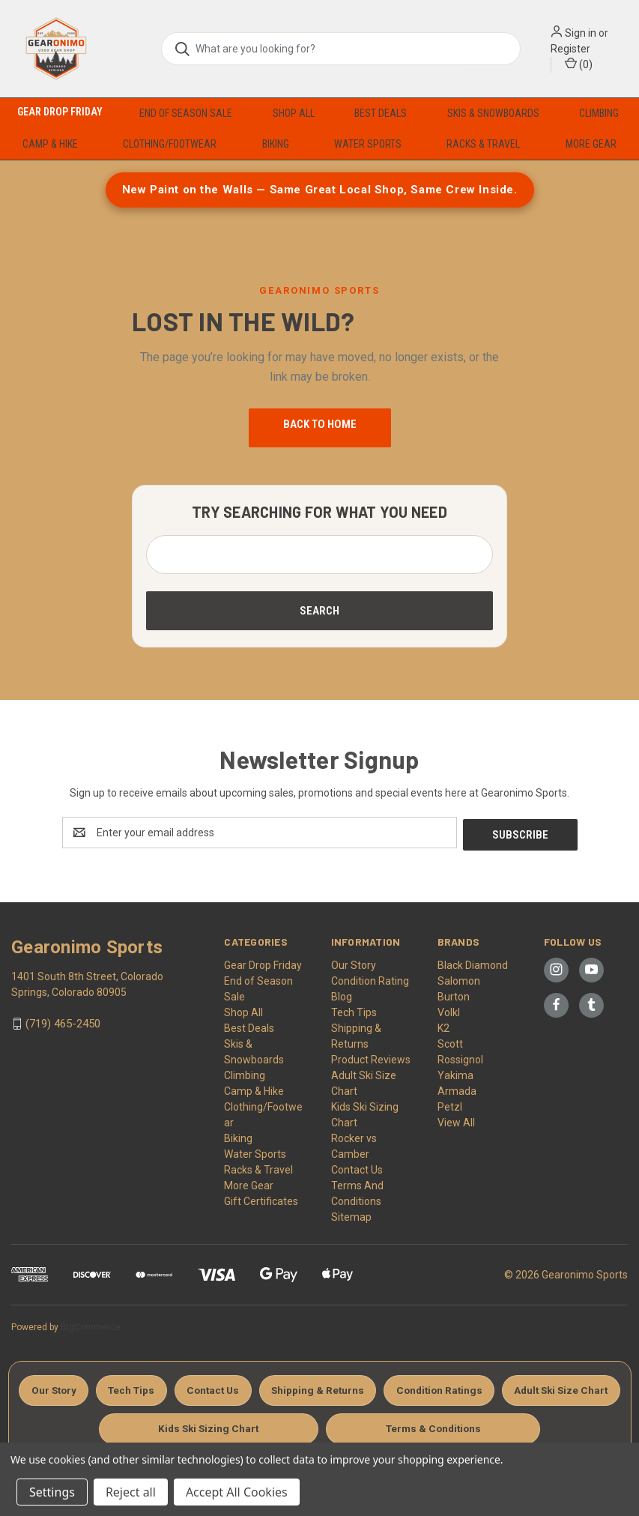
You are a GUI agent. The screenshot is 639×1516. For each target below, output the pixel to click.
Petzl (449, 1105)
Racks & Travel (483, 144)
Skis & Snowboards (493, 113)
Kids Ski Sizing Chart (319, 1427)
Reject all (131, 1492)
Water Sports (368, 144)
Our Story (353, 963)
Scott (450, 1042)
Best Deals (380, 113)
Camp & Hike (50, 144)
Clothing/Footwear (169, 144)
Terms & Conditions (454, 1427)
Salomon (458, 979)
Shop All (294, 113)
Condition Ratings (509, 1388)
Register (570, 49)
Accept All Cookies (237, 1492)
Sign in (580, 33)
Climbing (599, 113)
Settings (52, 1492)
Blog (341, 994)
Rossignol (460, 1057)
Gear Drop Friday (60, 112)
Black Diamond (472, 963)
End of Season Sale (185, 113)
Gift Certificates (261, 1199)
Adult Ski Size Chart (185, 1427)
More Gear (591, 144)
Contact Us (357, 1168)
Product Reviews (371, 1057)
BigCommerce (91, 1325)
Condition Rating (370, 979)
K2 (443, 1026)
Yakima (455, 1073)
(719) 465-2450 (62, 1021)
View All (456, 1120)
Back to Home (320, 424)
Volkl (448, 1010)
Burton (453, 994)
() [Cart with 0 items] (579, 63)
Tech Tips (354, 1010)
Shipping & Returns (383, 1388)
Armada (456, 1089)
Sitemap (351, 1215)
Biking (275, 144)
